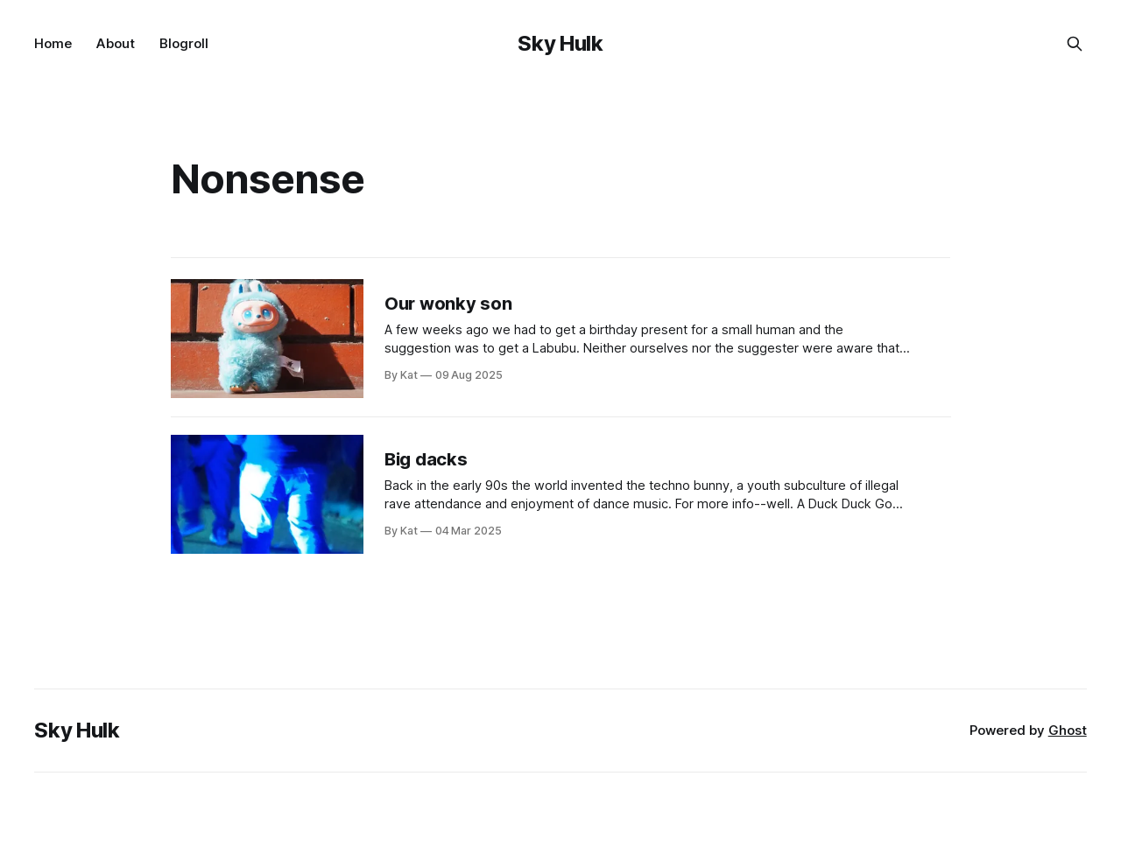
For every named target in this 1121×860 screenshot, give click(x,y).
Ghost (1067, 730)
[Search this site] (1075, 44)
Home (53, 43)
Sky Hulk (560, 43)
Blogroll (183, 43)
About (115, 43)
